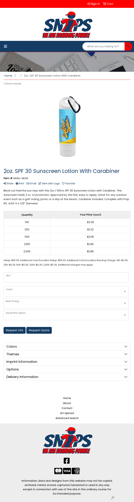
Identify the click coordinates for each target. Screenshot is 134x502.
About (67, 403)
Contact (67, 408)
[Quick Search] (103, 46)
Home (67, 398)
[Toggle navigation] (5, 46)
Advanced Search (67, 418)
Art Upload (67, 413)
